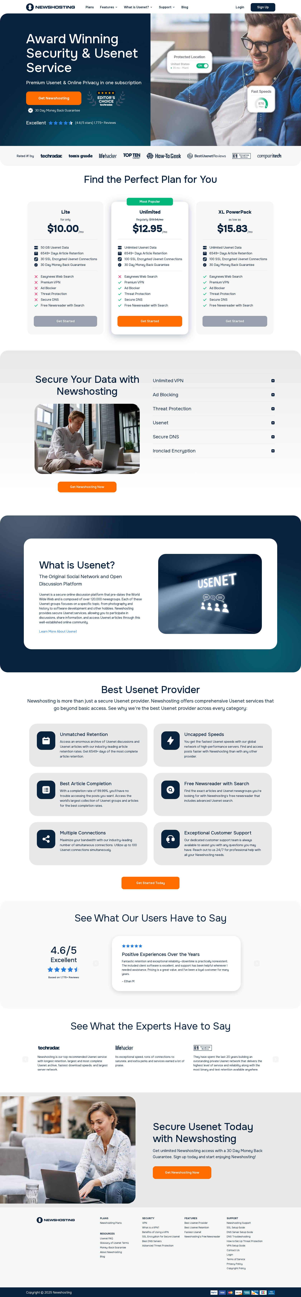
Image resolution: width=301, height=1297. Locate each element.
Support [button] (165, 7)
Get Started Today (150, 882)
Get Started (65, 321)
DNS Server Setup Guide (240, 1231)
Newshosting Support (239, 1222)
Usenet (160, 422)
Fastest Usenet (192, 1231)
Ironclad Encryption (174, 450)
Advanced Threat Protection (158, 1244)
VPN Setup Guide (236, 1244)
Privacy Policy (235, 1263)
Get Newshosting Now (87, 486)
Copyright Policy (236, 1267)
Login (240, 7)
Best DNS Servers (152, 1240)
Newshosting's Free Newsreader (202, 1235)
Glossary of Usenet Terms (114, 1242)
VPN (144, 1222)
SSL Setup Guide (236, 1226)
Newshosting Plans (111, 1222)
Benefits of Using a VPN (155, 1231)
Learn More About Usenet (58, 631)
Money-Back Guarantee (113, 1246)
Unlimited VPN (168, 380)
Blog (184, 7)
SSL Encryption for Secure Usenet (161, 1235)
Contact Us (233, 1249)
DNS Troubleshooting (239, 1235)
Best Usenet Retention (196, 1226)
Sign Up (263, 7)
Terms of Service (236, 1258)
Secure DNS (166, 436)
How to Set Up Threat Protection (245, 1240)
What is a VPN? (150, 1226)
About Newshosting (111, 1251)
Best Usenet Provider (196, 1222)
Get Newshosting (57, 98)
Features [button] (107, 7)
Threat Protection (172, 408)
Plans (90, 7)
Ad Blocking (165, 394)
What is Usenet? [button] (136, 7)
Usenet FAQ (106, 1237)
